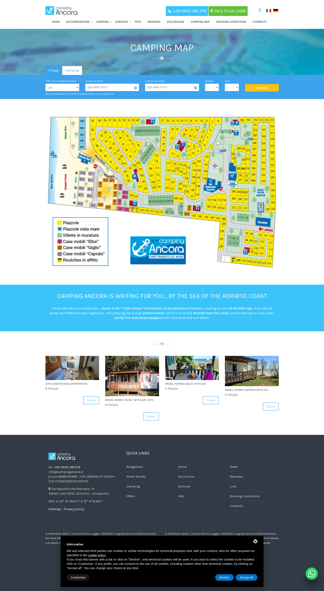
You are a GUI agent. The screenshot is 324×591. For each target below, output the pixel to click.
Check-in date (94, 81)
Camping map (200, 22)
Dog (227, 81)
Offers (130, 496)
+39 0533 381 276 (187, 11)
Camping (72, 70)
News (234, 467)
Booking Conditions (231, 22)
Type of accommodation (60, 81)
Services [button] (121, 22)
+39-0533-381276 (67, 467)
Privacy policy (74, 509)
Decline (224, 577)
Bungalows (134, 467)
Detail (91, 400)
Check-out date (155, 81)
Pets (137, 22)
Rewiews (154, 22)
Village (54, 70)
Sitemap (55, 509)
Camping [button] (102, 22)
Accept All (246, 577)
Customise (78, 577)
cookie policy (97, 555)
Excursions (175, 22)
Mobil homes (136, 476)
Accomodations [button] (78, 22)
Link (233, 486)
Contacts (259, 22)
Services (184, 486)
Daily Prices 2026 (228, 11)
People (209, 81)
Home (56, 22)
